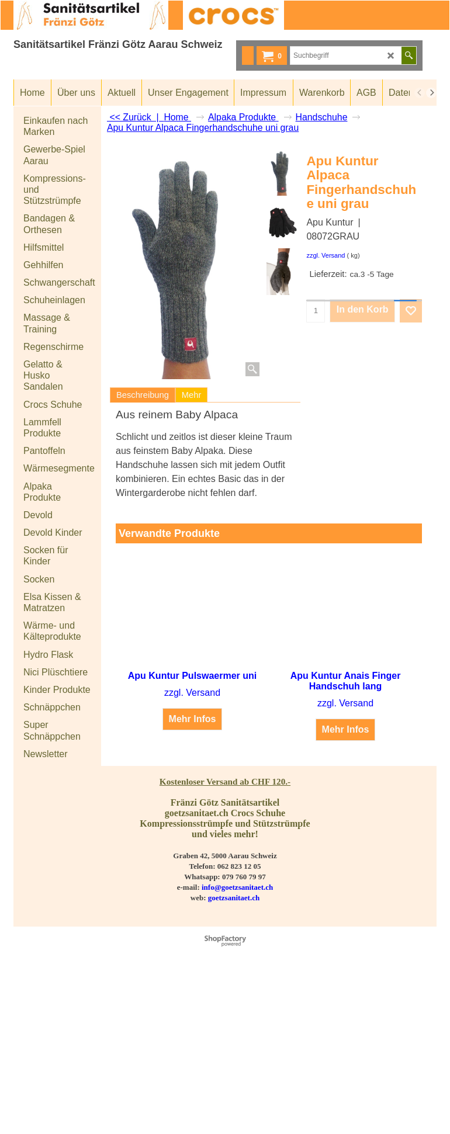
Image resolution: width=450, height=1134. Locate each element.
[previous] (419, 93)
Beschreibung (142, 395)
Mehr (191, 395)
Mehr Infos (192, 719)
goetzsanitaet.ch (233, 897)
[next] (431, 93)
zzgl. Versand (325, 255)
